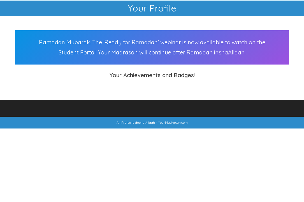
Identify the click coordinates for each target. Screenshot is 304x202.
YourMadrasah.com (173, 122)
